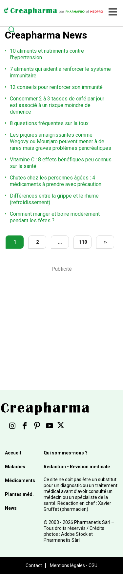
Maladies (15, 466)
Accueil (13, 452)
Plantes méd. (19, 494)
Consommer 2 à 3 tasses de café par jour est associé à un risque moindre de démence (57, 105)
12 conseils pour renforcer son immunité (56, 87)
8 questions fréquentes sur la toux (49, 123)
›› (105, 242)
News (11, 508)
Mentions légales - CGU (73, 565)
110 (83, 242)
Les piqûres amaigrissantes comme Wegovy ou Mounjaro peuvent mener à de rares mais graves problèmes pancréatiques (60, 141)
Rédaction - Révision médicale (77, 466)
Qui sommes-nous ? (66, 452)
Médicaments (20, 480)
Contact (34, 565)
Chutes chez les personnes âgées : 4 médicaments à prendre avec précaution (55, 181)
